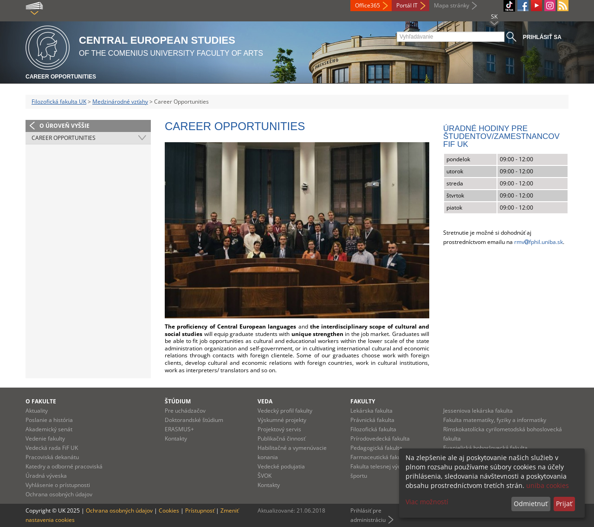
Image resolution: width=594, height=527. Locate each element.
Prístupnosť (199, 510)
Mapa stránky (451, 5)
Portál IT (407, 5)
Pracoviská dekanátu (52, 457)
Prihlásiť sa (542, 37)
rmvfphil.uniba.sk (538, 242)
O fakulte (41, 401)
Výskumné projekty (282, 420)
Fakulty (362, 401)
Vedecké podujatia (281, 466)
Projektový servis (279, 429)
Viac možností (427, 501)
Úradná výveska (46, 476)
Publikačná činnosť (281, 438)
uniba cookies (547, 485)
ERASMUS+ (179, 429)
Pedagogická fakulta (376, 448)
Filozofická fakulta (373, 429)
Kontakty (176, 438)
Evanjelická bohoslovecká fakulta (485, 448)
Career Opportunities (61, 76)
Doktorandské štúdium (194, 420)
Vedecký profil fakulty (285, 411)
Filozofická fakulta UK (59, 101)
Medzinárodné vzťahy (120, 101)
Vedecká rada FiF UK (52, 448)
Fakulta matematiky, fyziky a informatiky (494, 420)
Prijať (564, 503)
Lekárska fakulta (371, 411)
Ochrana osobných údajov (59, 494)
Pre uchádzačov (185, 411)
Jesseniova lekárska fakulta (478, 411)
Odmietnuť (531, 503)
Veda (265, 401)
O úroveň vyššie (64, 126)
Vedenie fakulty (45, 438)
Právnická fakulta (372, 420)
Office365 (367, 5)
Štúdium (178, 401)
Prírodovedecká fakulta (380, 438)
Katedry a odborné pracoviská (64, 466)
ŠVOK (264, 476)
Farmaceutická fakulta (378, 457)
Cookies (169, 510)
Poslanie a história (49, 420)
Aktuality (37, 411)
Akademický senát (49, 429)
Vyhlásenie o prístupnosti (58, 485)
